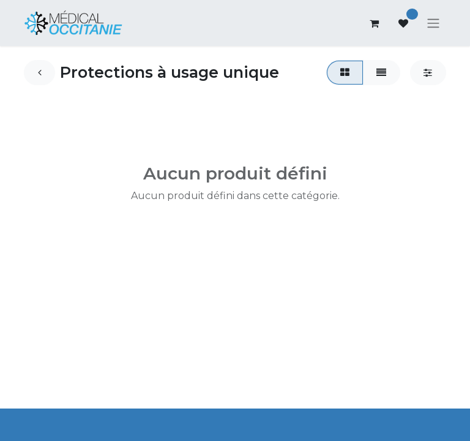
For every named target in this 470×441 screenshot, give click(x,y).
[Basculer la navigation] (433, 25)
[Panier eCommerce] (374, 24)
